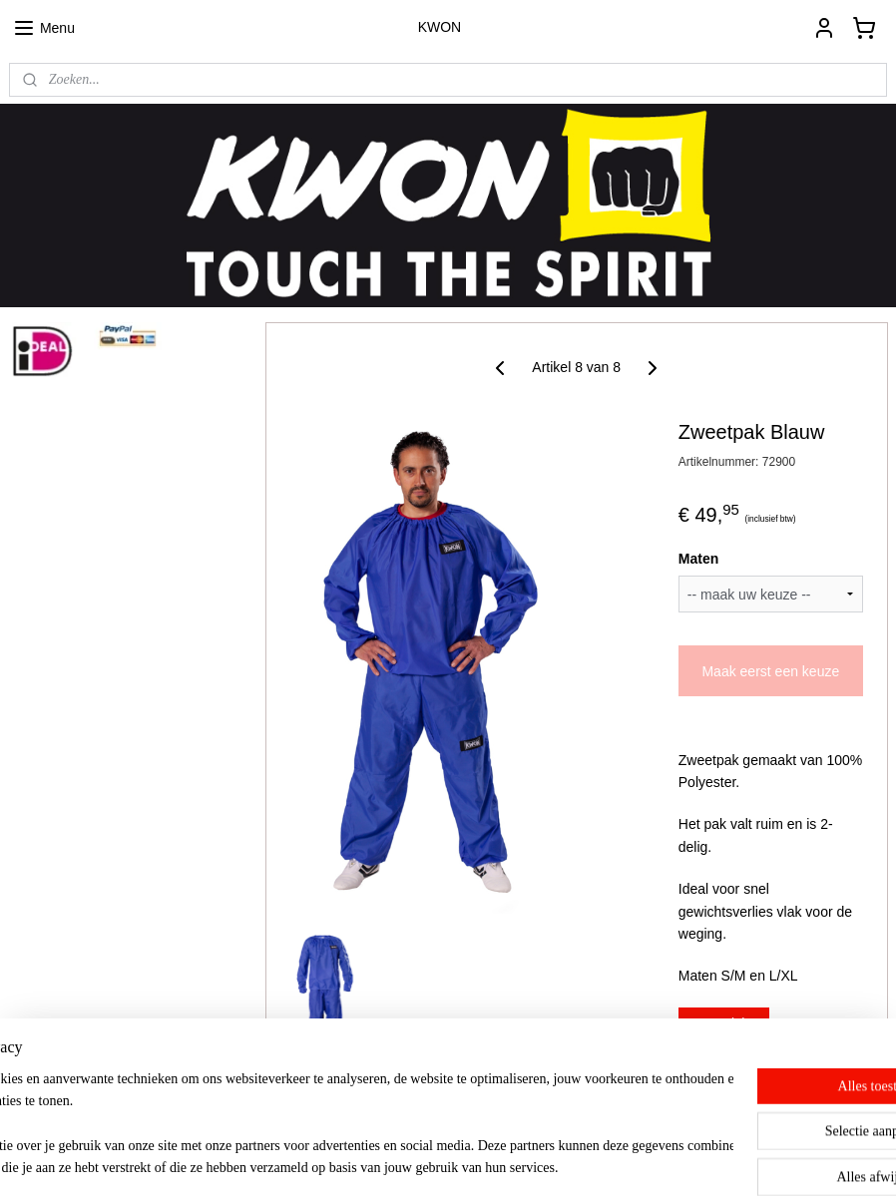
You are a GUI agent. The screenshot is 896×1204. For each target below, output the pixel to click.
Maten (697, 559)
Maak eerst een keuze (770, 671)
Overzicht (722, 1023)
